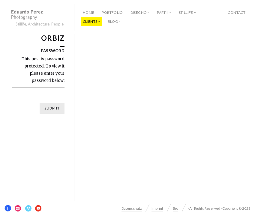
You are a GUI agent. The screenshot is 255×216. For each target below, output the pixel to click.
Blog (113, 21)
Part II (163, 12)
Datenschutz (132, 208)
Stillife (186, 12)
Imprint (157, 208)
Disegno (138, 12)
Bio (175, 208)
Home (88, 12)
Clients (90, 21)
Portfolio (112, 12)
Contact (236, 12)
